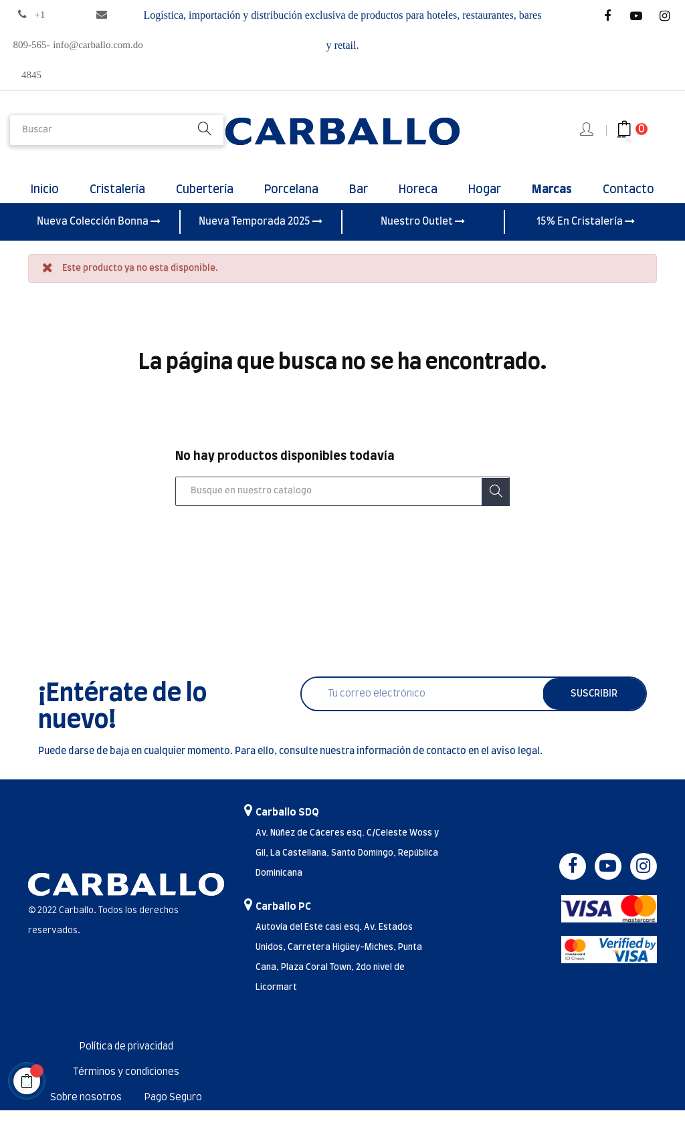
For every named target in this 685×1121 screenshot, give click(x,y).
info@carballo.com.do (98, 44)
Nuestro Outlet (423, 232)
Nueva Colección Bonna (99, 232)
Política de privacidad (126, 1057)
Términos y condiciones (126, 1083)
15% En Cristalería (585, 232)
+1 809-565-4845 (31, 44)
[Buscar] (342, 502)
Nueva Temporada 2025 (260, 232)
